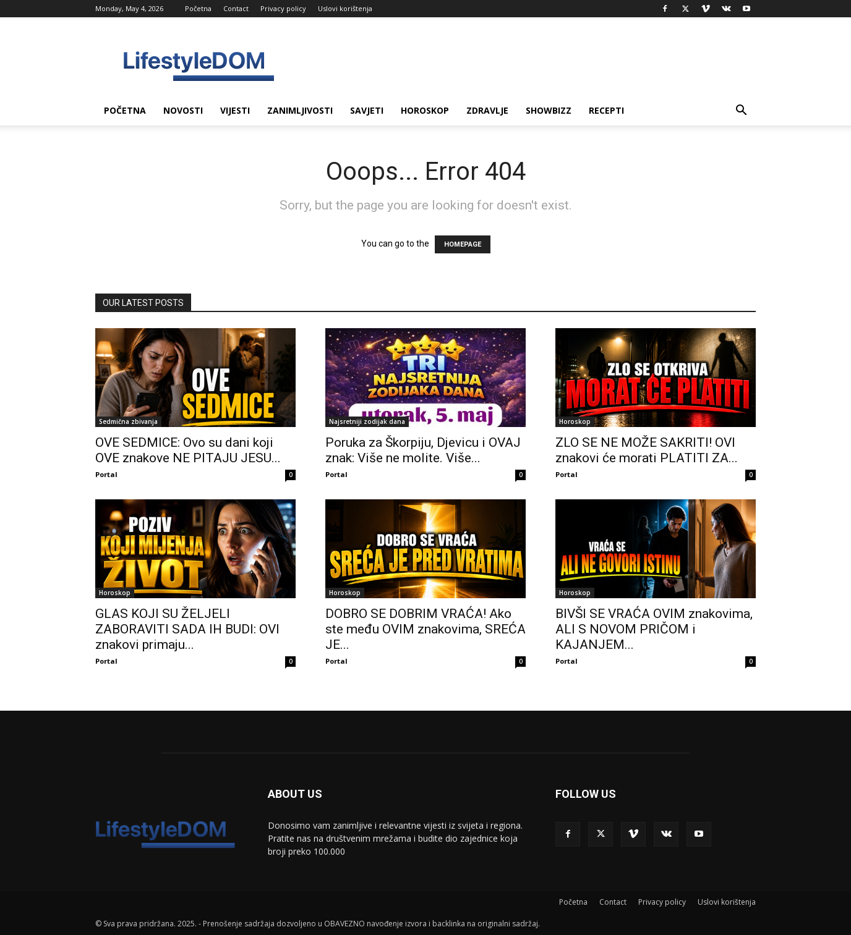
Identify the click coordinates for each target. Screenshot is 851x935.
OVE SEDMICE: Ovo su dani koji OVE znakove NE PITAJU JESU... (188, 450)
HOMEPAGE (462, 244)
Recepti (606, 110)
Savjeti (366, 110)
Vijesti (235, 110)
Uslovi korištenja (345, 8)
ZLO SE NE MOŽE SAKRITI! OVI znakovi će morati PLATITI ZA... (646, 450)
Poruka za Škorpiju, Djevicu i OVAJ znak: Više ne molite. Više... (423, 450)
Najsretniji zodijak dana (367, 421)
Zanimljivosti (300, 110)
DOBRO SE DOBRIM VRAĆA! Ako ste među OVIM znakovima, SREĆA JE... (425, 629)
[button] (741, 111)
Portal (106, 474)
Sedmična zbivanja (128, 421)
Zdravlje (487, 110)
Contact (236, 8)
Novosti (183, 110)
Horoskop (425, 110)
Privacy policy (283, 8)
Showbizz (548, 110)
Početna (198, 8)
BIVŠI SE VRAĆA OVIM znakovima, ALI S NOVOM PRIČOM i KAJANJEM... (654, 629)
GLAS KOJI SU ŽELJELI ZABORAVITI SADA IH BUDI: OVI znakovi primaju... (187, 629)
